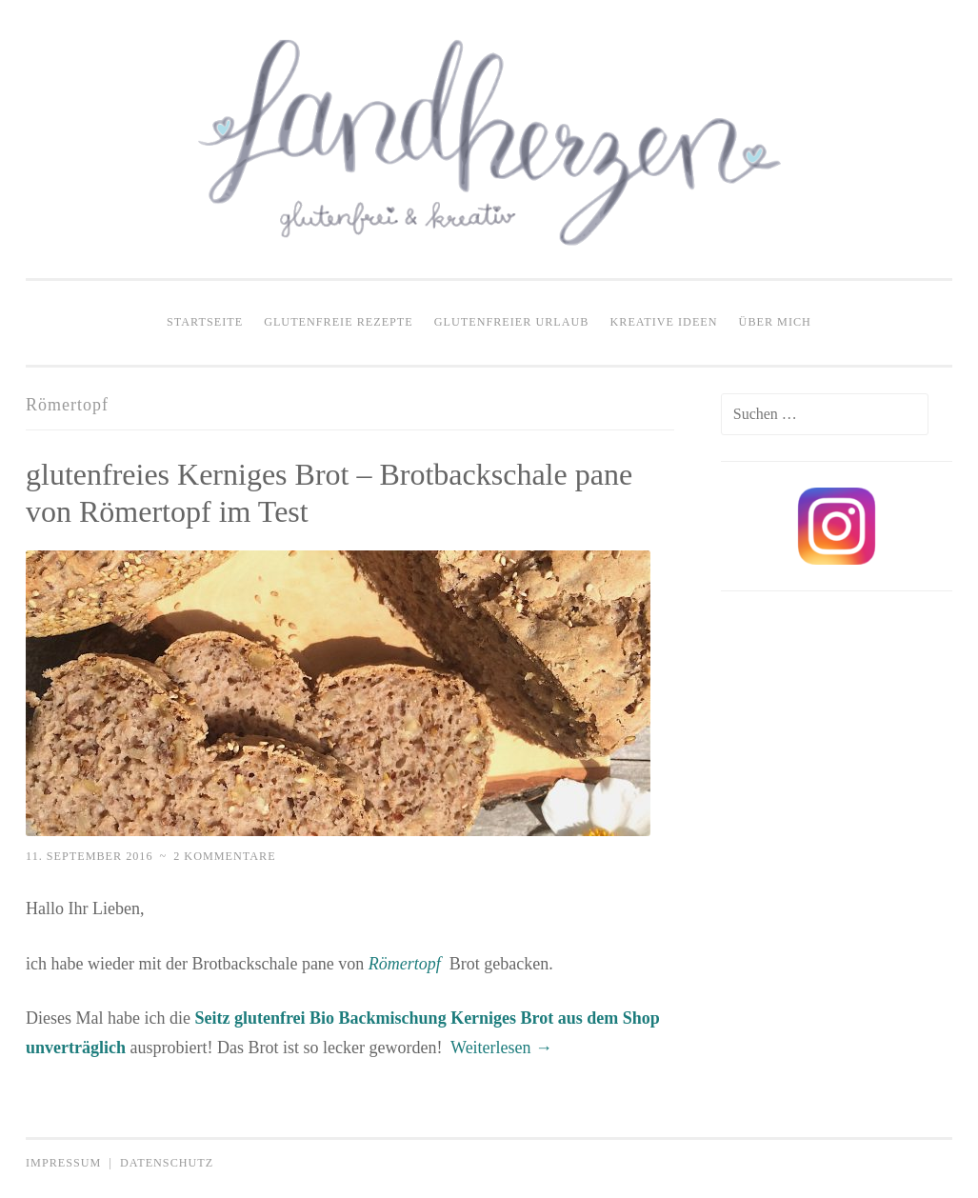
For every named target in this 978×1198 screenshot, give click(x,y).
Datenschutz (166, 1162)
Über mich (775, 322)
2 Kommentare (224, 856)
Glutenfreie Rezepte (338, 322)
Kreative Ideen (664, 322)
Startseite (205, 322)
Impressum (63, 1162)
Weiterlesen (501, 1047)
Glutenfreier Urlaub (511, 322)
